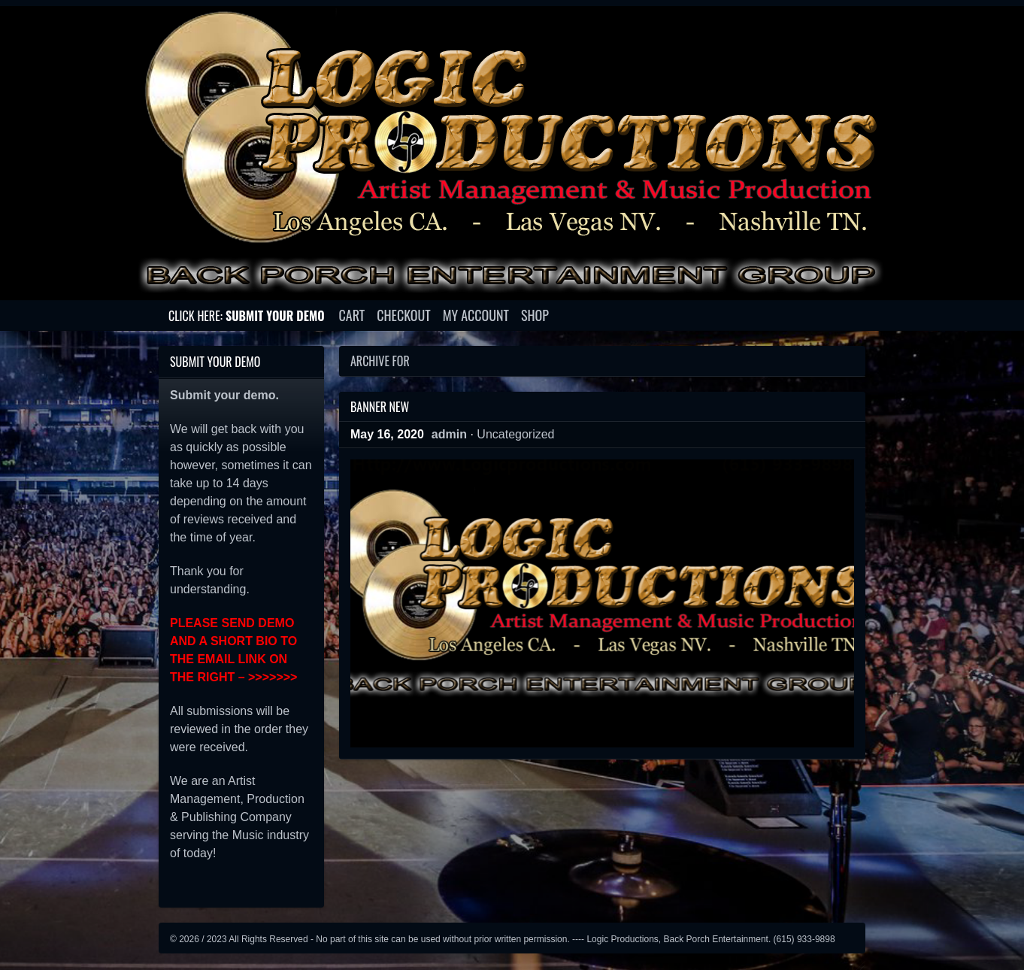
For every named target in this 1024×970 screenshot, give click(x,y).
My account (476, 315)
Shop (535, 315)
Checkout (403, 315)
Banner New (379, 407)
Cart (352, 315)
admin (449, 434)
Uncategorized (515, 434)
